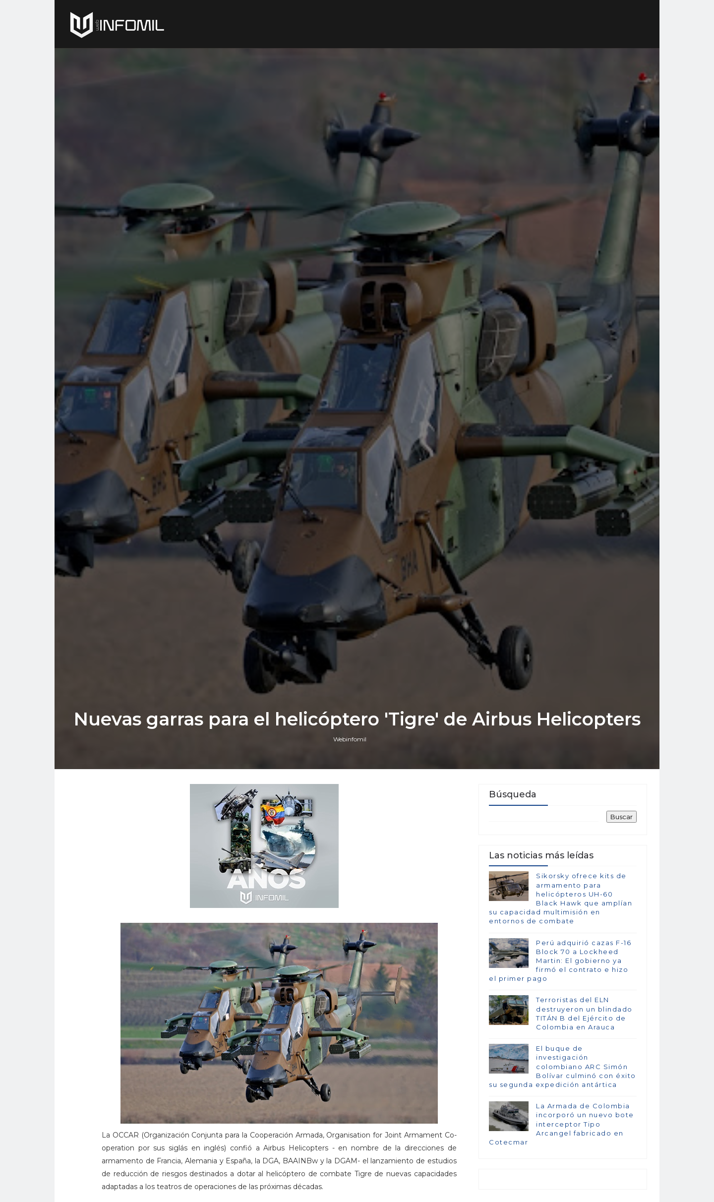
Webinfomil (349, 739)
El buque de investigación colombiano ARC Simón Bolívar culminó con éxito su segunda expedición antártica (562, 1066)
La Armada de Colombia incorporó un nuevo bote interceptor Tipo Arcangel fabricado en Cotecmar (561, 1124)
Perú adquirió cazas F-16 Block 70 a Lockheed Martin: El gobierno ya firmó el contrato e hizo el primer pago (560, 961)
